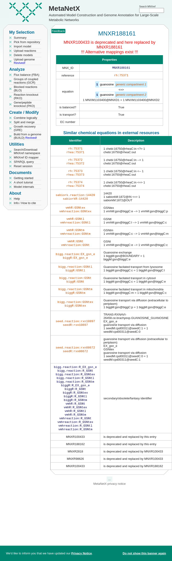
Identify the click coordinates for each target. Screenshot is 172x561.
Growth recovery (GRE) (25, 128)
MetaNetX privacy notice (109, 502)
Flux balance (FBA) (26, 74)
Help (17, 198)
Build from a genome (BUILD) (27, 136)
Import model (22, 46)
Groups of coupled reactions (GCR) (26, 80)
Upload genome (24, 61)
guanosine (107, 85)
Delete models (23, 55)
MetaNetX (64, 8)
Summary (20, 37)
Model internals (24, 186)
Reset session (23, 166)
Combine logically (25, 118)
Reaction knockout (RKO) (26, 96)
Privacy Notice (81, 553)
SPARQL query (24, 161)
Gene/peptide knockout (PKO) (24, 104)
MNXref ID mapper (26, 157)
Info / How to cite (25, 203)
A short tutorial (23, 182)
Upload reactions (25, 50)
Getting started (23, 178)
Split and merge (24, 122)
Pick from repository (27, 42)
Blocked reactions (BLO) (25, 88)
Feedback (58, 31)
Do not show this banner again (144, 553)
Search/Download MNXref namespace (27, 151)
